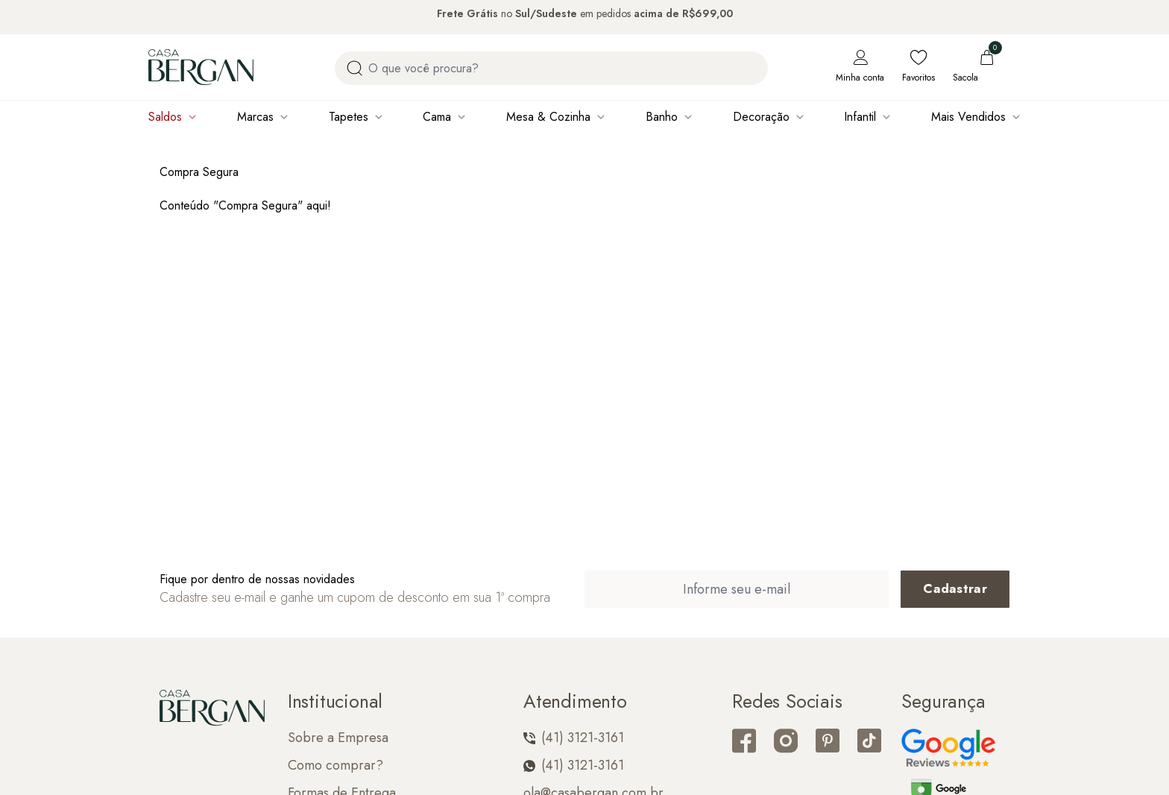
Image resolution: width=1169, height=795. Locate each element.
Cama (437, 116)
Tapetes (348, 116)
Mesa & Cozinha (548, 116)
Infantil (860, 116)
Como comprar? (335, 765)
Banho (662, 116)
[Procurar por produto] (354, 68)
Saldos (165, 116)
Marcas (255, 116)
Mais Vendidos (968, 116)
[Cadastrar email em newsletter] (955, 589)
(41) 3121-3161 (573, 738)
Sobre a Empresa (338, 738)
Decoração (761, 116)
